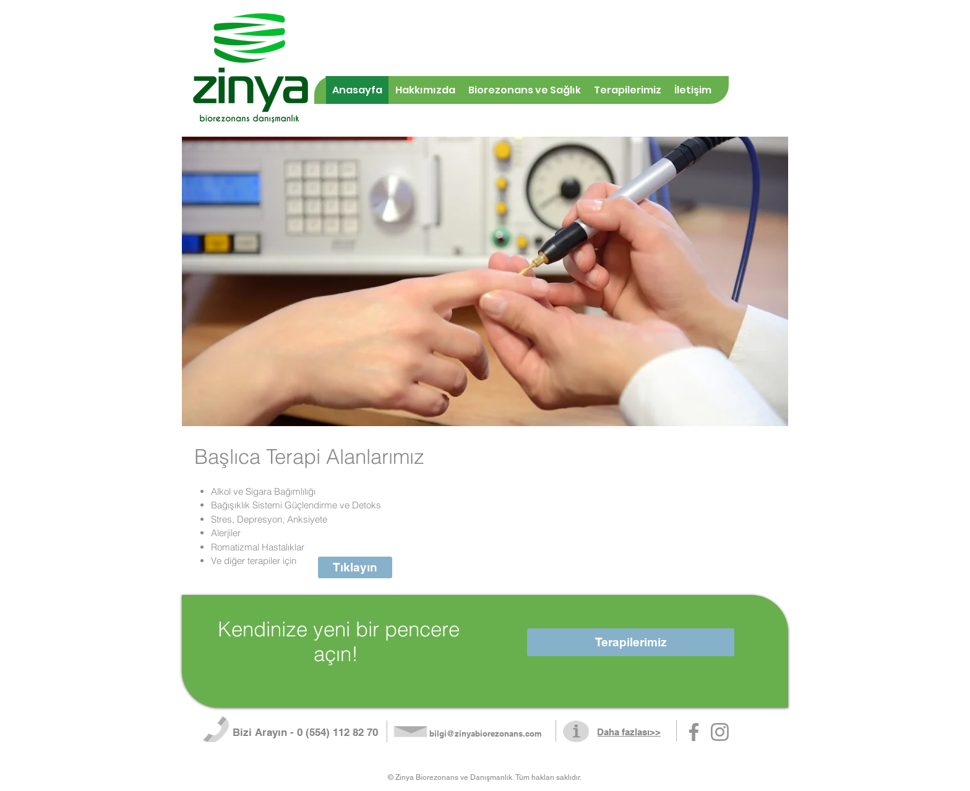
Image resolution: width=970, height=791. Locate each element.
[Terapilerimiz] (630, 642)
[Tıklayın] (355, 567)
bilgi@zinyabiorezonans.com (485, 733)
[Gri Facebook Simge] (694, 732)
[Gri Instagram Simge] (720, 732)
